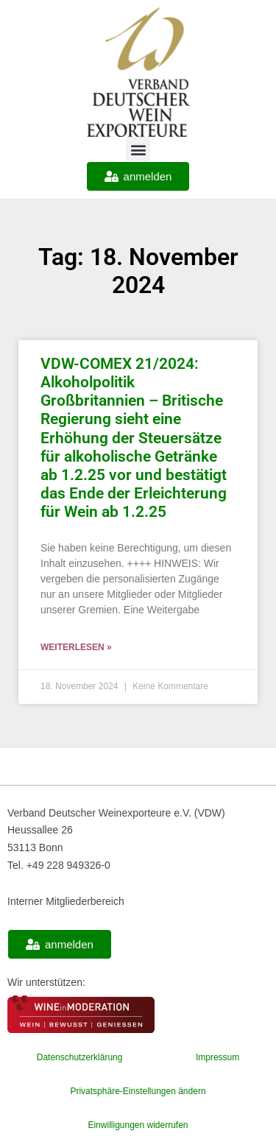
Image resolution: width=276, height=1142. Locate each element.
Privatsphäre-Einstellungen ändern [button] (137, 1091)
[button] (138, 149)
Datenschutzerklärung (80, 1057)
